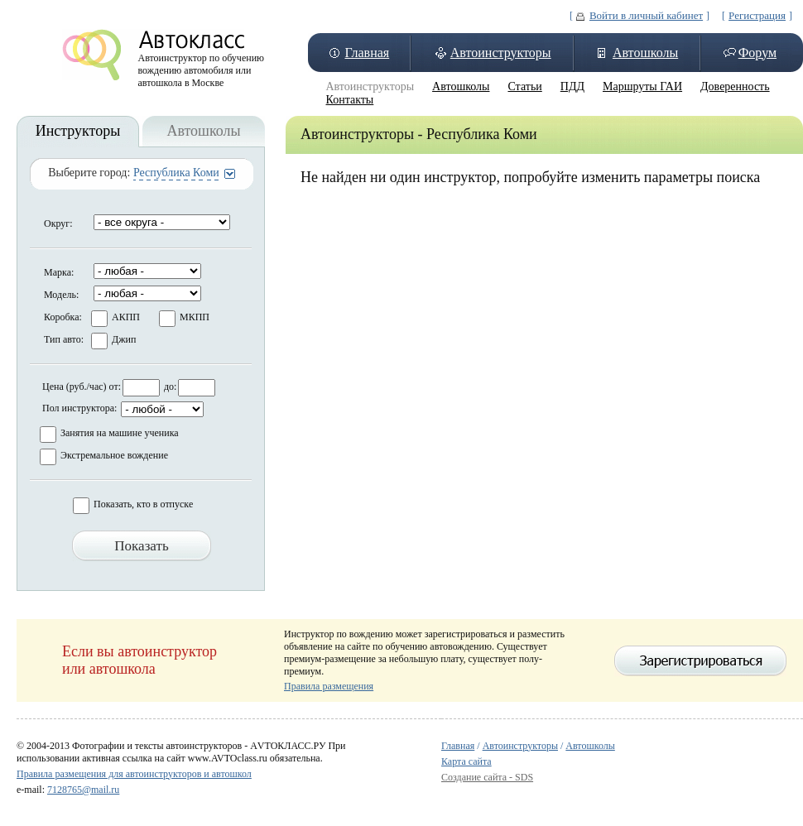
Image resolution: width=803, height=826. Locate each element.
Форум (757, 53)
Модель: (61, 294)
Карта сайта (466, 761)
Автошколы (645, 53)
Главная (366, 53)
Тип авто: (64, 339)
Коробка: (63, 317)
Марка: (59, 272)
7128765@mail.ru (83, 789)
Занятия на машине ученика (119, 433)
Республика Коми (176, 172)
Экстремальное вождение (114, 455)
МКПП (194, 317)
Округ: (58, 223)
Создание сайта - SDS (487, 777)
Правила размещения (328, 686)
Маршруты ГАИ (642, 86)
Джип (124, 339)
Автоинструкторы (500, 53)
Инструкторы (78, 130)
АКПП (126, 317)
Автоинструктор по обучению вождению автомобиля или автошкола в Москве (201, 66)
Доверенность (735, 86)
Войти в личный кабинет (646, 15)
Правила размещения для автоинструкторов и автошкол (134, 774)
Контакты (350, 100)
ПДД (572, 86)
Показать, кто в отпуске (143, 504)
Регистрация (757, 15)
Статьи (524, 86)
